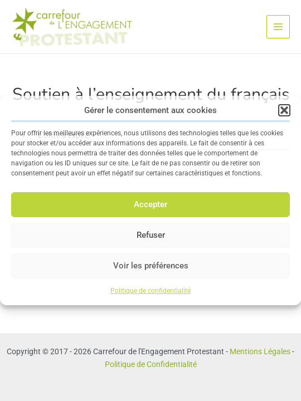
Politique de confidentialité (150, 291)
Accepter (150, 204)
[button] (284, 110)
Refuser (151, 235)
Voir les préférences (150, 266)
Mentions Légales (260, 351)
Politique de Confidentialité (151, 364)
